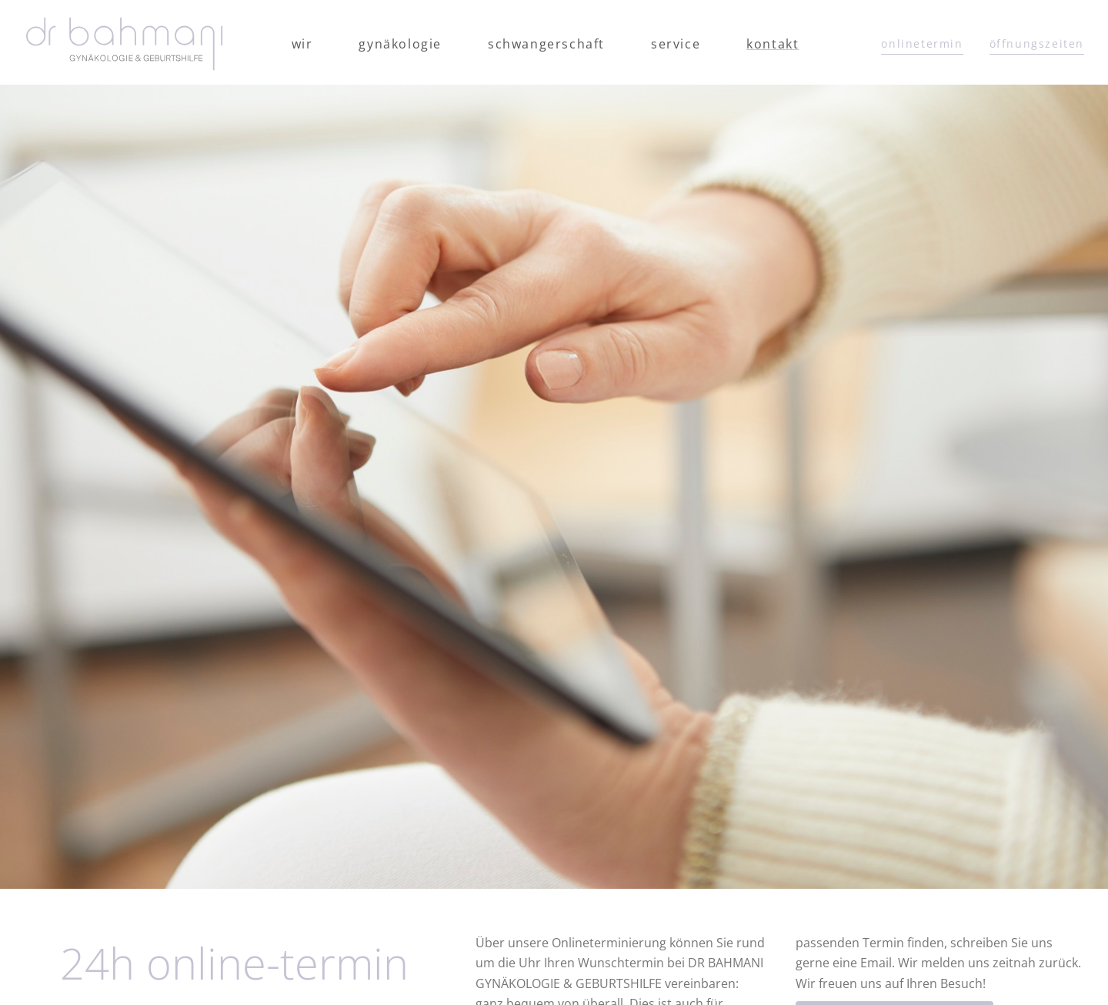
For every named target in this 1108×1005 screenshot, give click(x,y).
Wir (302, 43)
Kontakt (772, 43)
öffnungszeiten (1037, 43)
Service (675, 43)
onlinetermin (922, 43)
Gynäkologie (400, 43)
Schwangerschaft (546, 43)
